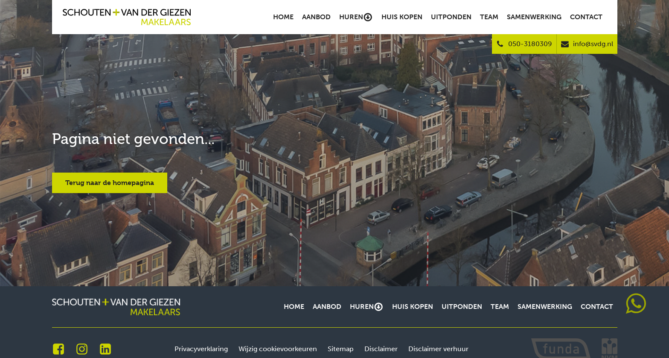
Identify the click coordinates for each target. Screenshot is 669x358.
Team (489, 17)
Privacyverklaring (201, 349)
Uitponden (451, 17)
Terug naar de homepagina (109, 183)
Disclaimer (381, 349)
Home (283, 17)
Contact (586, 17)
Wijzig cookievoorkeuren (278, 349)
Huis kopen (401, 17)
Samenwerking (534, 17)
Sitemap (341, 349)
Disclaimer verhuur (438, 349)
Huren (355, 17)
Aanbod (316, 17)
